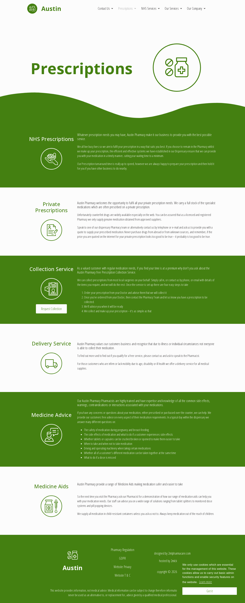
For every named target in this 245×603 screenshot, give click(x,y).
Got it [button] (210, 591)
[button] (51, 308)
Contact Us (105, 8)
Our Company (196, 8)
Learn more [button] (205, 581)
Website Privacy (122, 566)
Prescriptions (127, 8)
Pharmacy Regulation (122, 549)
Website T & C (122, 575)
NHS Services (150, 8)
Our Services (173, 8)
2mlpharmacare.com (179, 553)
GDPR (122, 558)
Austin (73, 568)
